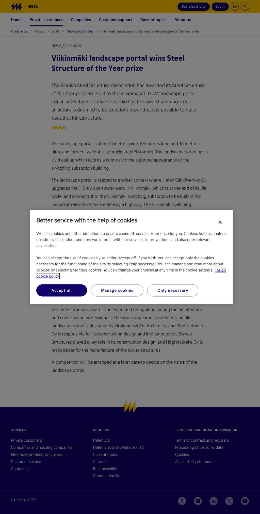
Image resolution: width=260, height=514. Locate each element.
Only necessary (172, 290)
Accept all (62, 290)
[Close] (220, 222)
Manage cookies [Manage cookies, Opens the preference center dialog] (117, 290)
